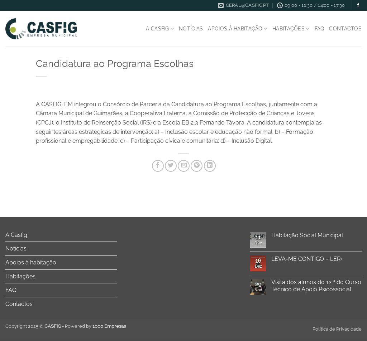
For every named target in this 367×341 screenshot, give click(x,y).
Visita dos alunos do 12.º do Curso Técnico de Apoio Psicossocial (316, 285)
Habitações (290, 28)
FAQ (319, 28)
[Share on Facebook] (158, 166)
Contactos (345, 28)
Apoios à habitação (237, 28)
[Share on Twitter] (171, 166)
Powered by (95, 326)
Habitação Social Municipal (307, 235)
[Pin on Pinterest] (196, 166)
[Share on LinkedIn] (210, 166)
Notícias (191, 28)
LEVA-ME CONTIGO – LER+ (307, 258)
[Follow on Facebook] (358, 5)
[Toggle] (112, 234)
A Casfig (160, 28)
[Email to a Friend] (184, 166)
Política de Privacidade (337, 329)
